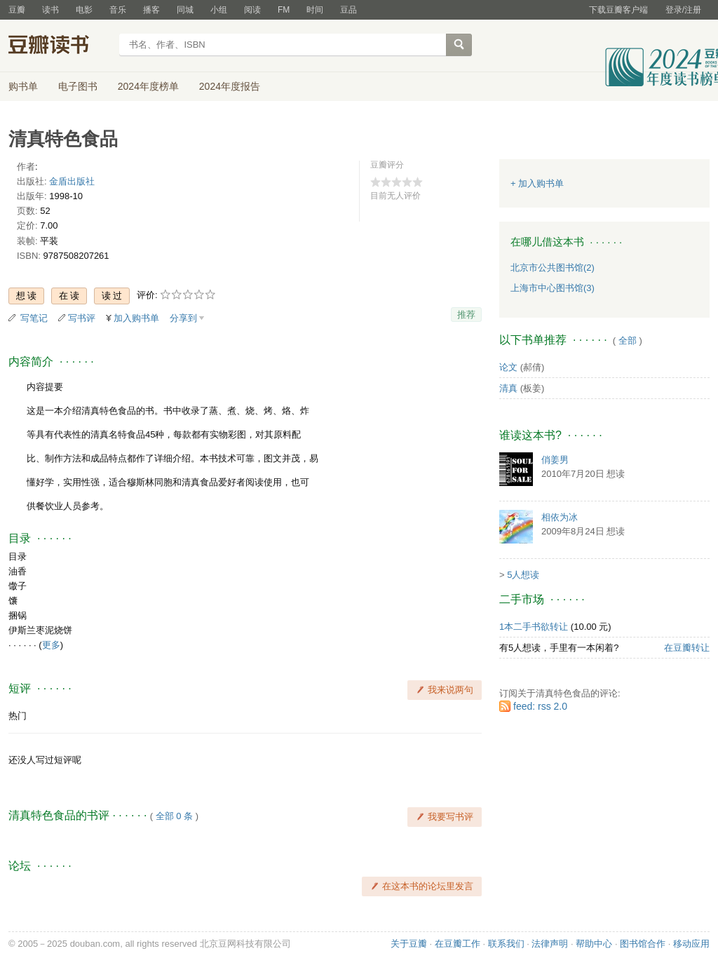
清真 (508, 388)
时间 (314, 10)
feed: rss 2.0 (540, 706)
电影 (84, 10)
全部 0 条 (174, 816)
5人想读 (523, 574)
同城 (185, 10)
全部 (627, 340)
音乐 (117, 10)
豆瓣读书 (59, 46)
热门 (17, 715)
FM (284, 10)
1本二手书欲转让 (533, 626)
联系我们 (506, 943)
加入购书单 (136, 318)
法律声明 (549, 943)
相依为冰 (559, 517)
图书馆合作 (642, 943)
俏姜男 (555, 459)
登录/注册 (683, 10)
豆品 (348, 10)
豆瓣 (16, 10)
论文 (508, 367)
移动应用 (691, 943)
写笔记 (34, 318)
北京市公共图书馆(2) (552, 267)
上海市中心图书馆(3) (552, 288)
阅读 (252, 10)
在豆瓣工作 (457, 943)
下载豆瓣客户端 (618, 10)
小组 (218, 10)
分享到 (183, 318)
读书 (50, 10)
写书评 (81, 318)
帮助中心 (594, 943)
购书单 (23, 86)
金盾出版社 (72, 181)
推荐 (466, 314)
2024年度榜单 (148, 86)
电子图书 (77, 86)
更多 (51, 645)
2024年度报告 (229, 86)
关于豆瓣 (409, 943)
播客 (151, 10)
